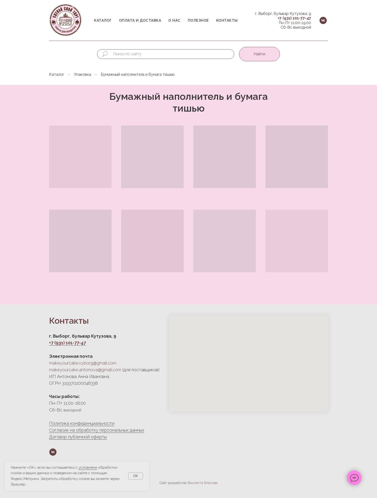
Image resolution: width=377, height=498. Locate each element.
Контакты (227, 20)
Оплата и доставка (140, 20)
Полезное (198, 20)
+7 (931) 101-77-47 (294, 18)
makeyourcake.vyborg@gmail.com (82, 363)
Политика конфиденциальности (81, 423)
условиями (88, 467)
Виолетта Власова (203, 483)
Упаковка (82, 74)
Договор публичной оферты (78, 436)
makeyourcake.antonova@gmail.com (85, 369)
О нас (174, 20)
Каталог (103, 20)
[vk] (323, 20)
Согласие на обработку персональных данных (96, 430)
